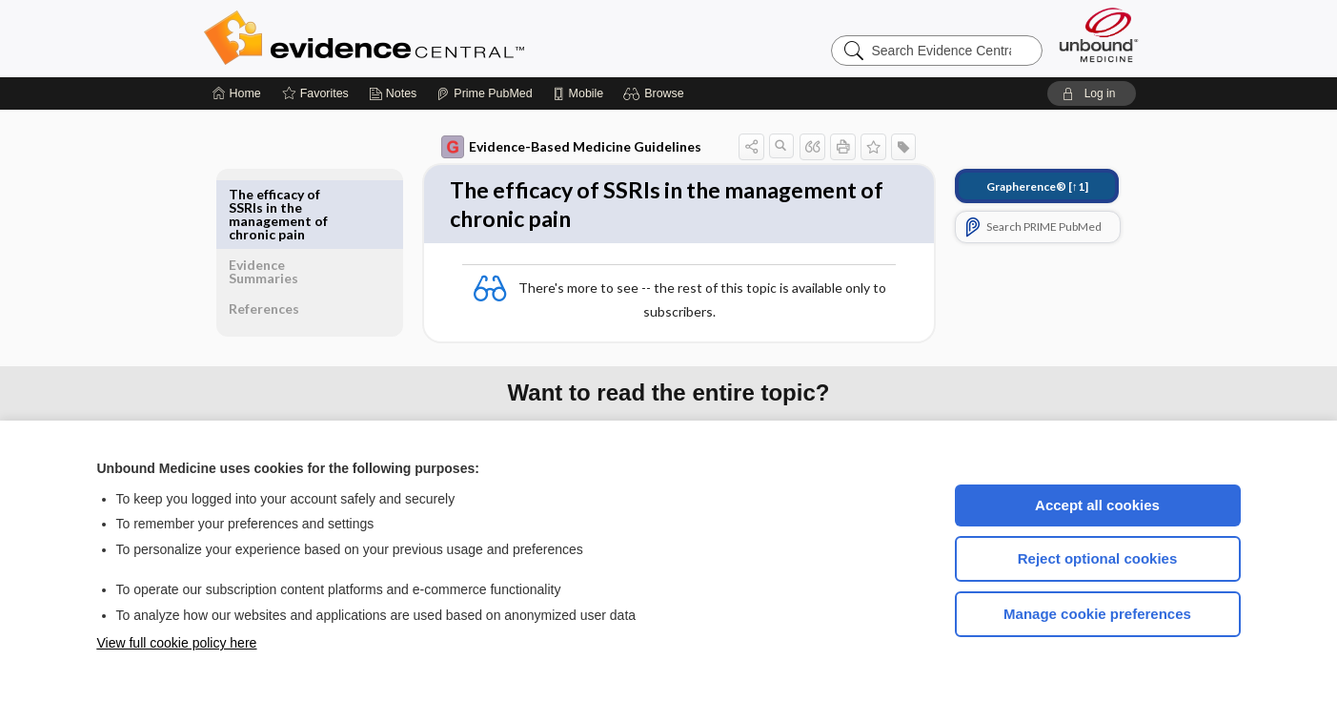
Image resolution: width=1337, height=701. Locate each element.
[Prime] (484, 93)
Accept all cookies (1097, 505)
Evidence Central (440, 38)
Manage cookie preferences (1097, 614)
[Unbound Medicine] (1099, 35)
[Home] (237, 93)
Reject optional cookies (1098, 558)
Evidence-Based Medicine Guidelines (558, 146)
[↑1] (1024, 186)
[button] (656, 93)
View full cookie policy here (177, 642)
